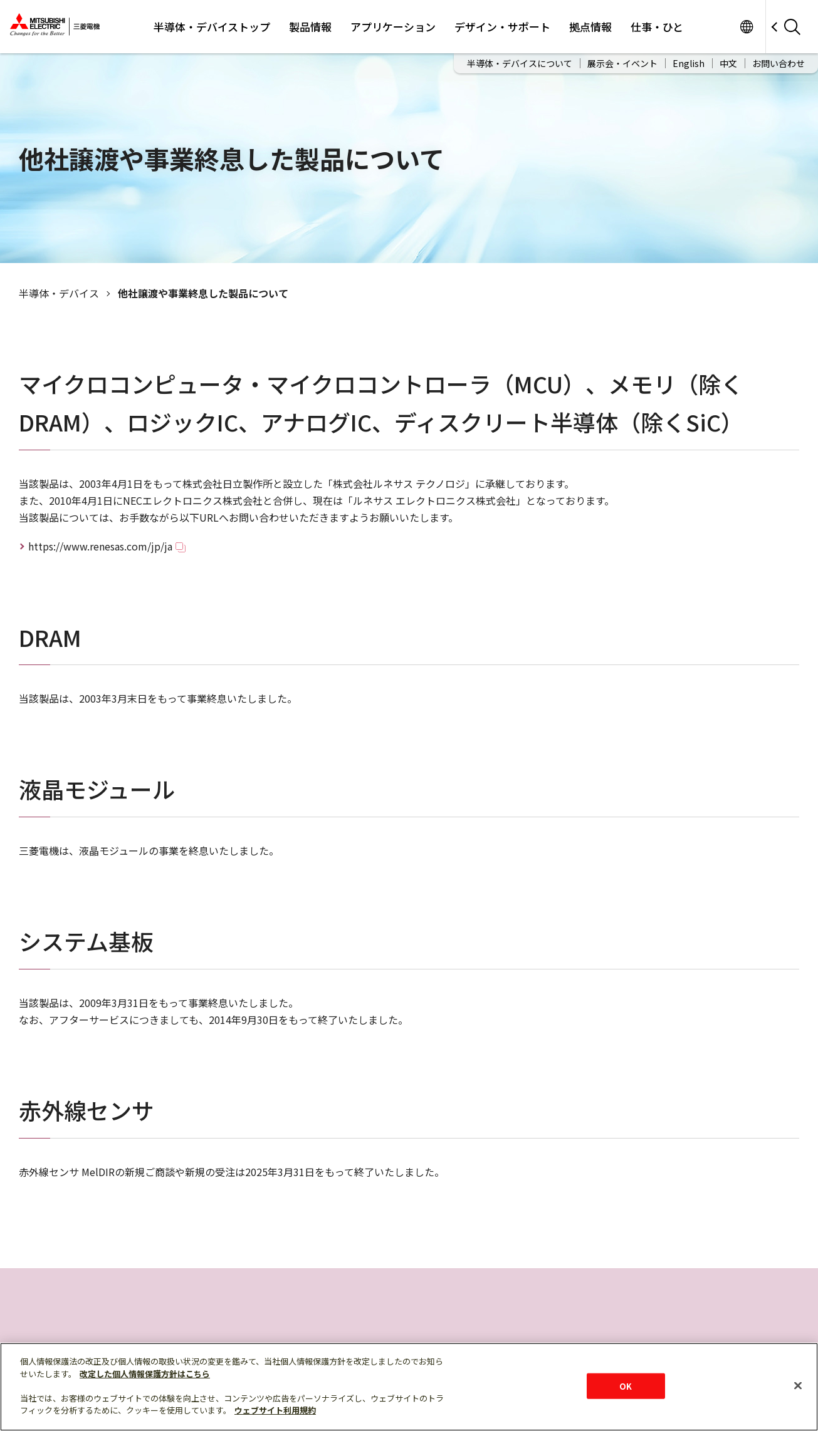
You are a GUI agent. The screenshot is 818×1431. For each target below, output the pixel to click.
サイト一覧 (746, 26)
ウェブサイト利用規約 (275, 1410)
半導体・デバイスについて (519, 63)
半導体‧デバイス (59, 293)
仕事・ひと (657, 26)
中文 (728, 63)
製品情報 (310, 26)
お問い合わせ (778, 63)
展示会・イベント (622, 63)
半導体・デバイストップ (212, 26)
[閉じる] (798, 1385)
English (689, 63)
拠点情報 (590, 26)
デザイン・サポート (502, 26)
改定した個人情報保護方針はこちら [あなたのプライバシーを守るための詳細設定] (145, 1374)
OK (625, 1386)
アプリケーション (393, 26)
